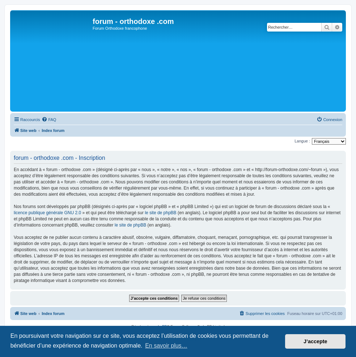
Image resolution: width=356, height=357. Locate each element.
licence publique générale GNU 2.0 (47, 212)
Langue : (302, 141)
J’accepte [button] (315, 341)
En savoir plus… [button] (166, 346)
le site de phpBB (160, 212)
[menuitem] (49, 119)
